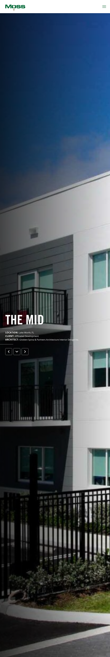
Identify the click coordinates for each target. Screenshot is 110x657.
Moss (15, 8)
